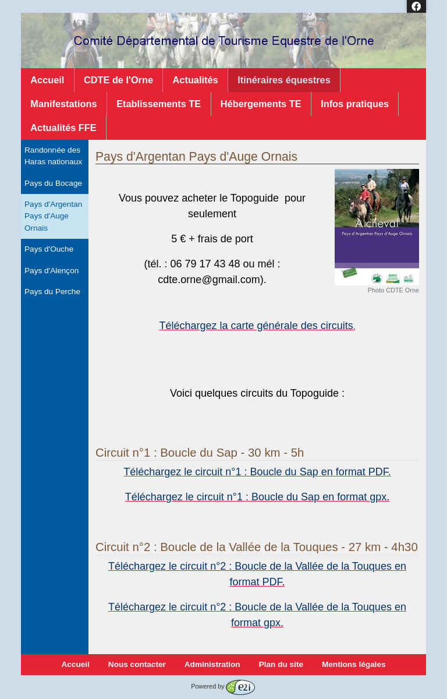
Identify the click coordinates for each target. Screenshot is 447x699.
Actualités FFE (63, 127)
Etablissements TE (158, 103)
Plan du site (281, 664)
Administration (212, 664)
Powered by (222, 686)
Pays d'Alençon (51, 270)
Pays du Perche (52, 291)
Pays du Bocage (53, 183)
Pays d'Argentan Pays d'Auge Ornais (53, 216)
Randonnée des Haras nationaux (53, 156)
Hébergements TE (261, 103)
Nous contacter (137, 664)
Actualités (195, 80)
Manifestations (63, 103)
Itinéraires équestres (284, 80)
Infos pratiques (355, 103)
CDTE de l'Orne (118, 80)
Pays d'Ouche (48, 249)
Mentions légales (354, 664)
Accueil (47, 80)
